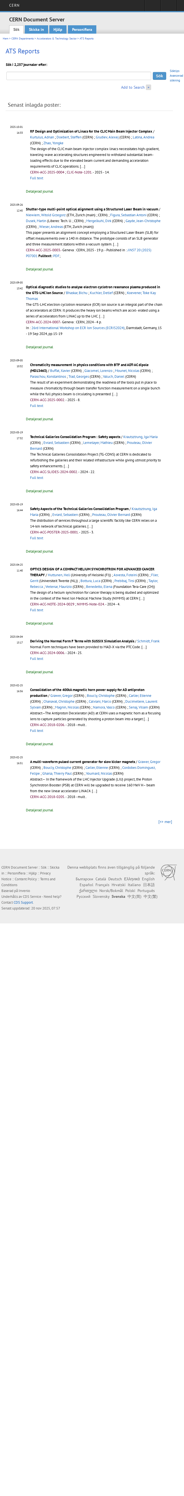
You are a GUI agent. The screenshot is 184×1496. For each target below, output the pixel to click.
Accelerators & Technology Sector (57, 38)
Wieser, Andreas (51, 226)
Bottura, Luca (90, 580)
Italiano (134, 884)
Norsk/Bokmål (111, 890)
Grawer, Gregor (61, 695)
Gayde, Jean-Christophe (143, 220)
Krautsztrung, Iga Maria (140, 436)
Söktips (175, 71)
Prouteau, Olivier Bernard (111, 514)
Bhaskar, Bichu (76, 292)
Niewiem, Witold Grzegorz (46, 215)
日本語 (149, 884)
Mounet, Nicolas (127, 370)
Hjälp (57, 29)
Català (100, 878)
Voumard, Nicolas (99, 773)
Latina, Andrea (143, 137)
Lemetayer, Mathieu (98, 442)
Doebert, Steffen (69, 137)
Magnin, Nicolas (67, 707)
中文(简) (134, 896)
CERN (14, 5)
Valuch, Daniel (113, 376)
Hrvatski (119, 884)
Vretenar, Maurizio (58, 586)
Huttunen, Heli (59, 575)
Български (84, 878)
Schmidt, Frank (148, 641)
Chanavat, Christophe (59, 701)
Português (146, 890)
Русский (83, 896)
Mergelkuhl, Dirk (98, 220)
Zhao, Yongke (53, 143)
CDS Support (23, 902)
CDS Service (32, 896)
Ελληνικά (132, 878)
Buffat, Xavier (60, 370)
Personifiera (82, 29)
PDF (56, 256)
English (148, 878)
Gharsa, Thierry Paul (57, 773)
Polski (130, 890)
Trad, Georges (78, 376)
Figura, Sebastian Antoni (128, 215)
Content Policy (26, 879)
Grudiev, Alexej (107, 137)
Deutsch (115, 878)
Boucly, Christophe (101, 695)
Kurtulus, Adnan (42, 137)
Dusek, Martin (36, 220)
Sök (16, 29)
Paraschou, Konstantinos (48, 376)
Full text (36, 178)
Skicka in (36, 29)
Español (86, 884)
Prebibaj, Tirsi (124, 580)
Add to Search (133, 87)
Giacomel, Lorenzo (98, 370)
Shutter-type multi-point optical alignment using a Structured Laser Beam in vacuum (92, 209)
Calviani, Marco (100, 701)
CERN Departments (22, 38)
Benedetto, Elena (99, 586)
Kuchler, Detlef (101, 292)
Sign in (153, 7)
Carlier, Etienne (140, 695)
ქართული (88, 890)
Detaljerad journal (39, 191)
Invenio (24, 890)
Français (102, 884)
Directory (169, 7)
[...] (82, 166)
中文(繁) (151, 896)
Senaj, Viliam (138, 707)
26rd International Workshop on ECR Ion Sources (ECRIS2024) (78, 327)
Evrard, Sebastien (56, 442)
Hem (5, 38)
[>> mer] (165, 821)
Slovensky (101, 896)
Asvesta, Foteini (125, 575)
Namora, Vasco (104, 707)
